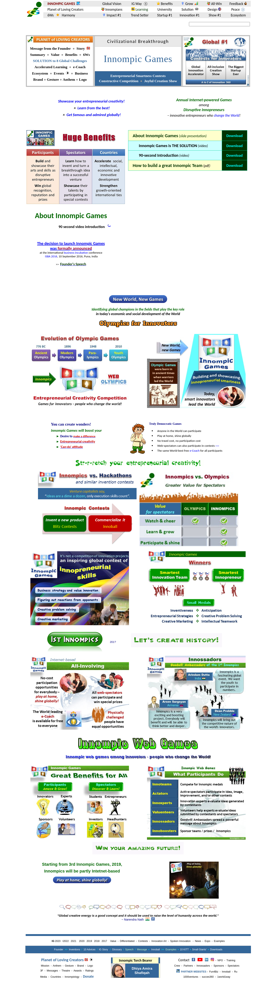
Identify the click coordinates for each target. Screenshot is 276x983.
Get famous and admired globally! (94, 114)
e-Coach (194, 450)
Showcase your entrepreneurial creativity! (91, 101)
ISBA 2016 (51, 256)
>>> (217, 445)
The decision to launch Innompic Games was (71, 246)
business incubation (76, 252)
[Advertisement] (188, 189)
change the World (226, 115)
